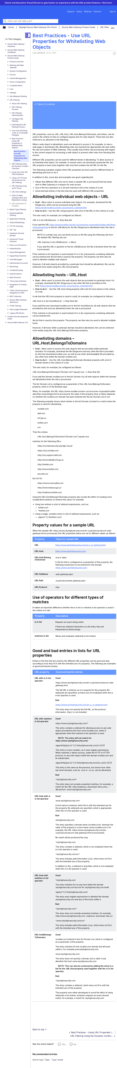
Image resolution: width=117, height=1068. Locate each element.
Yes (64, 1044)
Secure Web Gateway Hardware (15, 45)
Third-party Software (18, 281)
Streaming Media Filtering (16, 214)
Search (5, 21)
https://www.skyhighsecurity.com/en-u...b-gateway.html (80, 545)
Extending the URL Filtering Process (19, 126)
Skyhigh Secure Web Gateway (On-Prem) (38, 27)
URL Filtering (106, 27)
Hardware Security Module (17, 234)
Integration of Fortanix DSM (18, 286)
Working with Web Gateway (17, 66)
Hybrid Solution (16, 274)
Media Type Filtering (18, 209)
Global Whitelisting (17, 222)
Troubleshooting (16, 270)
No (74, 1044)
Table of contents (46, 104)
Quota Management (17, 252)
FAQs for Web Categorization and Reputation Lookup (19, 197)
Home (11, 27)
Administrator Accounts (19, 263)
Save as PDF (114, 53)
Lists (11, 89)
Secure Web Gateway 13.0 (17, 322)
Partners (97, 11)
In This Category (13, 39)
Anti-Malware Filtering (18, 96)
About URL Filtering (19, 104)
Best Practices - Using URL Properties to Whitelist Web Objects (18, 143)
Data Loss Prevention (18, 245)
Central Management (18, 78)
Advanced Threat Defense (16, 240)
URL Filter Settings (19, 192)
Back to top (38, 1029)
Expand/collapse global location (112, 27)
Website (88, 11)
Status (79, 11)
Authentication (15, 249)
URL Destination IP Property (19, 205)
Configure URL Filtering (17, 120)
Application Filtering (17, 219)
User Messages (16, 259)
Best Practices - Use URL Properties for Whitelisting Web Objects (20, 155)
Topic (47, 1060)
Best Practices (15, 277)
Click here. (107, 2)
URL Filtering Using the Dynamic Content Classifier (20, 166)
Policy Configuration (18, 82)
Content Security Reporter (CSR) (17, 318)
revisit (60, 1060)
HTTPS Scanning (16, 226)
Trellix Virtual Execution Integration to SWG (19, 291)
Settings (13, 93)
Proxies (13, 75)
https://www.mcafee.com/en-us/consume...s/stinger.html (61, 207)
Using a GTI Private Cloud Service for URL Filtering (19, 180)
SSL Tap (13, 230)
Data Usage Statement (18, 309)
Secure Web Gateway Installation (15, 51)
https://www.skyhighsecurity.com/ (70, 551)
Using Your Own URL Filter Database (20, 173)
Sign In (113, 11)
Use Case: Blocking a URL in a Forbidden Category (20, 133)
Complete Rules (16, 86)
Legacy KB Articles (17, 313)
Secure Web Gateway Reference (18, 301)
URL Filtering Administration (17, 114)
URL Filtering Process (17, 108)
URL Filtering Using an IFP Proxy (19, 187)
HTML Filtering (15, 306)
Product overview (17, 62)
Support (70, 11)
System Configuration (18, 71)
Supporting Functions (18, 256)
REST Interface (15, 296)
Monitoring (14, 267)
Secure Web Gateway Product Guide (79, 27)
